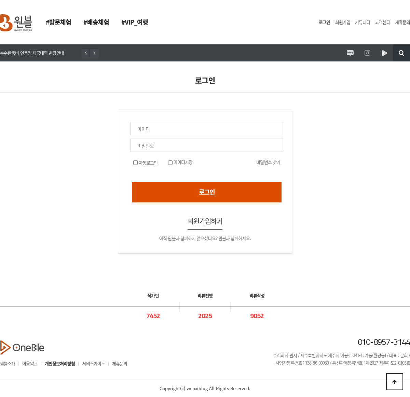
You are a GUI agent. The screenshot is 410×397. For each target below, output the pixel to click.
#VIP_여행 (134, 22)
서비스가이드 (93, 363)
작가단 (153, 295)
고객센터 (382, 22)
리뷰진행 (205, 295)
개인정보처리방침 (60, 363)
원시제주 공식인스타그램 (367, 52)
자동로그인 (148, 162)
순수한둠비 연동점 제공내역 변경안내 (32, 52)
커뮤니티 (362, 22)
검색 (401, 52)
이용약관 (29, 363)
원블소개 (7, 363)
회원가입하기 (205, 221)
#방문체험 (58, 22)
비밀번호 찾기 (268, 162)
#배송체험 (96, 22)
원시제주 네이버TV (384, 52)
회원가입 (342, 22)
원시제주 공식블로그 (350, 52)
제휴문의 (402, 22)
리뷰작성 (256, 295)
